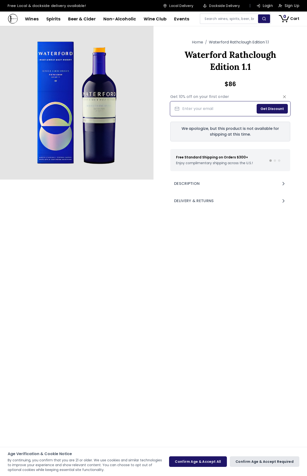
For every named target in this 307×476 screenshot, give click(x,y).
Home (197, 42)
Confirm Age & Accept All (198, 461)
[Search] (264, 18)
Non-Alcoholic (119, 19)
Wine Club (155, 19)
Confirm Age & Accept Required (265, 461)
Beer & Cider (81, 19)
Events (181, 19)
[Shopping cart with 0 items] (289, 18)
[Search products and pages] (229, 18)
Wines (32, 19)
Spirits (53, 19)
